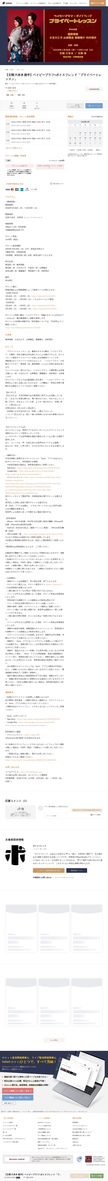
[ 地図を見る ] (12, 91)
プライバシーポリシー (79, 1126)
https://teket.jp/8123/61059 (43, 296)
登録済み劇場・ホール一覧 (46, 1145)
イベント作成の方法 (44, 1126)
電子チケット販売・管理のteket (10, 1111)
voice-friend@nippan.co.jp (31, 772)
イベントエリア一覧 (9, 1129)
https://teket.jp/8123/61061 (43, 305)
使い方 (5, 1132)
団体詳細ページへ (77, 870)
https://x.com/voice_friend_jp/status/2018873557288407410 (30, 760)
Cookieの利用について (79, 1129)
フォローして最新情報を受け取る (49, 870)
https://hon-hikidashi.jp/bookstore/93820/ (22, 327)
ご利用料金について (44, 1129)
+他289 (18, 1177)
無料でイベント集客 (97, 3)
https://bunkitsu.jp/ (33, 217)
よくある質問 (7, 1135)
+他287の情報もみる (13, 148)
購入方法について (58, 183)
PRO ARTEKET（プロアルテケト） (14, 1139)
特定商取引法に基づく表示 (81, 1135)
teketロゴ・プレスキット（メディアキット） (53, 1148)
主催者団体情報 (94, 89)
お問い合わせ (76, 1145)
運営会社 (75, 1139)
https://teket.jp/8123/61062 (44, 308)
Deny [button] (90, 1170)
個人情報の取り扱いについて (82, 1132)
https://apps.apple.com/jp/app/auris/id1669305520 (38, 468)
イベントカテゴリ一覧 (10, 1126)
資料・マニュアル (43, 1142)
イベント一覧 (26, 1111)
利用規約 (75, 1122)
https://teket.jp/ (53, 584)
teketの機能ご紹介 (44, 1132)
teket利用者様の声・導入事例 (48, 1139)
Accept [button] (100, 1170)
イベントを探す (8, 1122)
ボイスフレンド (39, 846)
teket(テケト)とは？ (44, 1122)
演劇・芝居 (20, 69)
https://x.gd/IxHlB (32, 735)
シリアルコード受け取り (11, 1142)
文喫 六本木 (29, 1177)
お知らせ (75, 1142)
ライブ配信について (44, 1135)
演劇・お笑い (9, 69)
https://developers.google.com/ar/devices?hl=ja (43, 534)
